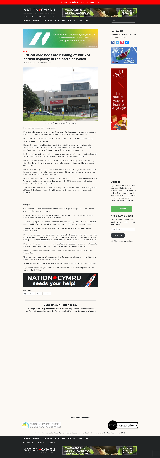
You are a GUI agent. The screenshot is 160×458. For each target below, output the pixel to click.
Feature (83, 21)
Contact (52, 16)
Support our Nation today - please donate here (80, 2)
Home (26, 21)
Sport (71, 21)
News (36, 21)
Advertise (41, 16)
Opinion (47, 21)
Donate (123, 209)
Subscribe (117, 235)
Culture (60, 21)
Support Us (28, 16)
